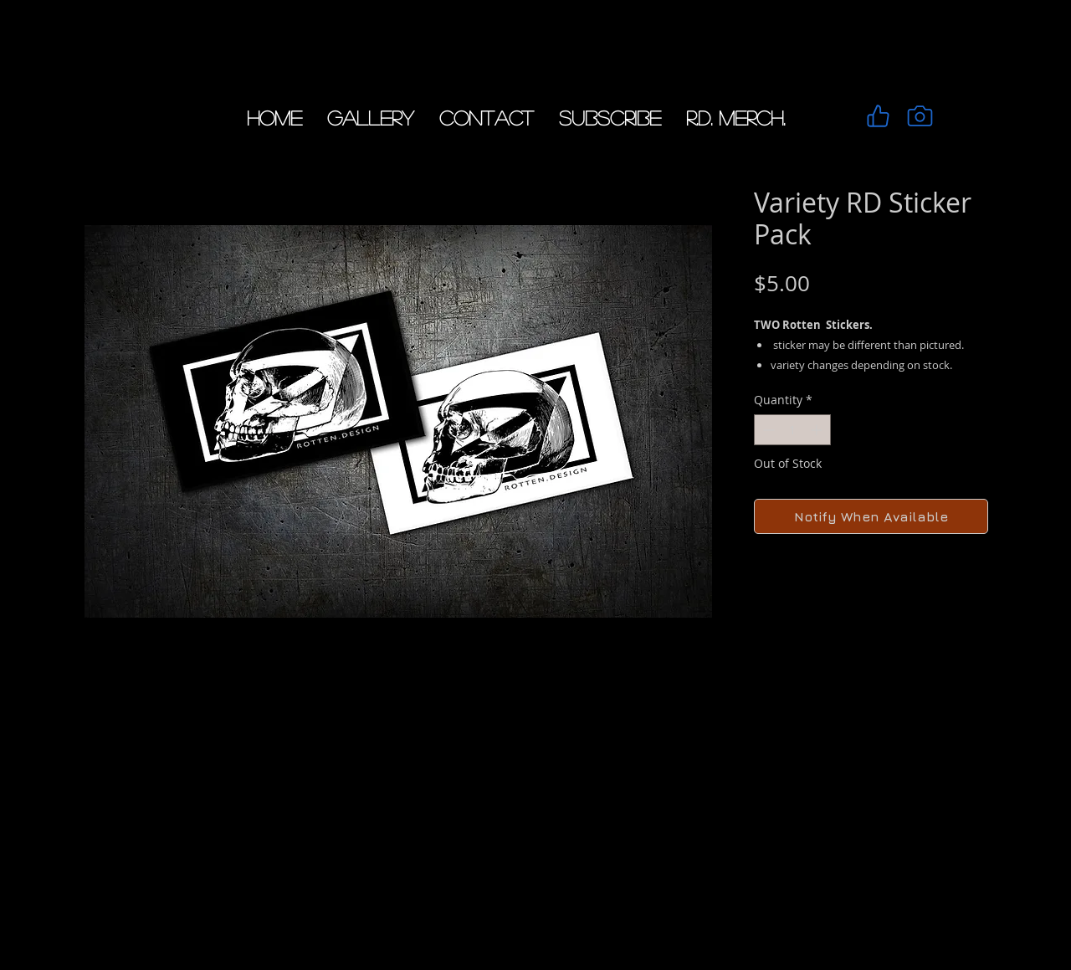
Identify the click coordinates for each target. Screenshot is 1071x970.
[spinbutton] (792, 429)
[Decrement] (766, 429)
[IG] (919, 115)
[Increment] (817, 429)
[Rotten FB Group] (877, 115)
